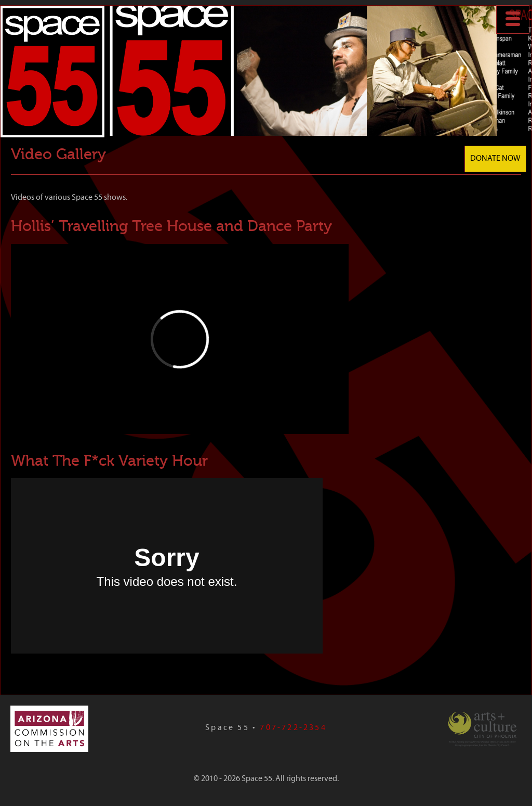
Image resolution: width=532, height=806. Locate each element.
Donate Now (495, 159)
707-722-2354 (293, 728)
